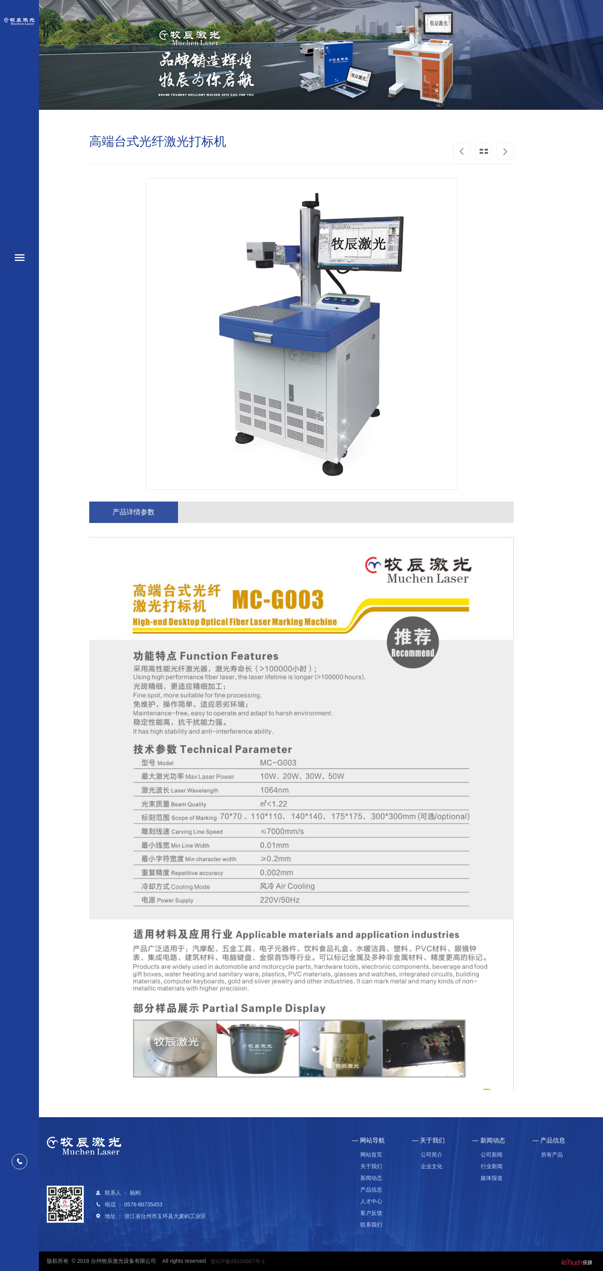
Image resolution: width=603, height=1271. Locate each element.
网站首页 (371, 1154)
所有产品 (552, 1154)
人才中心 (371, 1201)
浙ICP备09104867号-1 (237, 1261)
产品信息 (371, 1190)
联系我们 (371, 1225)
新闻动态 (371, 1178)
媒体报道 (492, 1178)
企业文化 (432, 1166)
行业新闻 (492, 1166)
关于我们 (371, 1166)
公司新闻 (492, 1154)
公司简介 (432, 1154)
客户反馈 (371, 1213)
